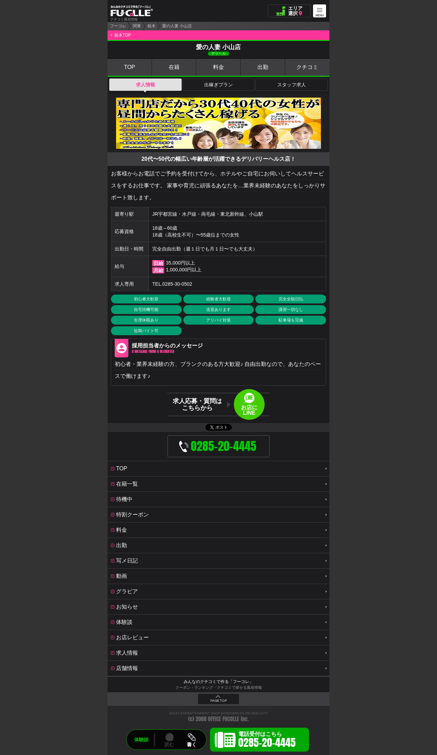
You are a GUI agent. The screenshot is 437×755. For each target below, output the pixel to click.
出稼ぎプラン (218, 84)
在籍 (174, 67)
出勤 (262, 67)
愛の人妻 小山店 (177, 26)
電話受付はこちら (267, 740)
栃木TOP (122, 35)
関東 (137, 26)
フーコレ (118, 26)
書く (191, 744)
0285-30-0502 (177, 284)
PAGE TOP (218, 700)
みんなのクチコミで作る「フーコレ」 (218, 681)
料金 (218, 67)
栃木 (151, 26)
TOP (129, 67)
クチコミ (307, 67)
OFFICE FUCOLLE (223, 719)
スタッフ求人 (291, 84)
